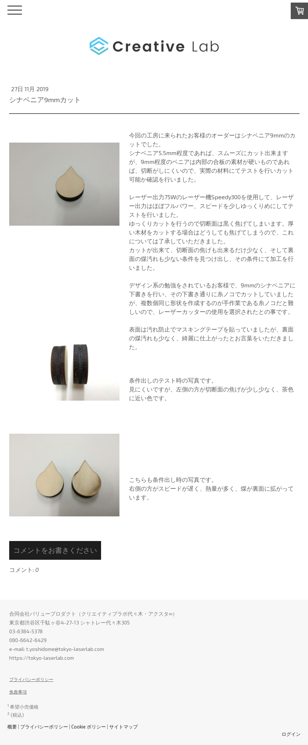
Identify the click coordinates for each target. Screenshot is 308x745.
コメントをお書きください (55, 550)
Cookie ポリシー (88, 727)
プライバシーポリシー (31, 679)
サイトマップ (123, 727)
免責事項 (18, 691)
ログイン (291, 734)
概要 (12, 727)
